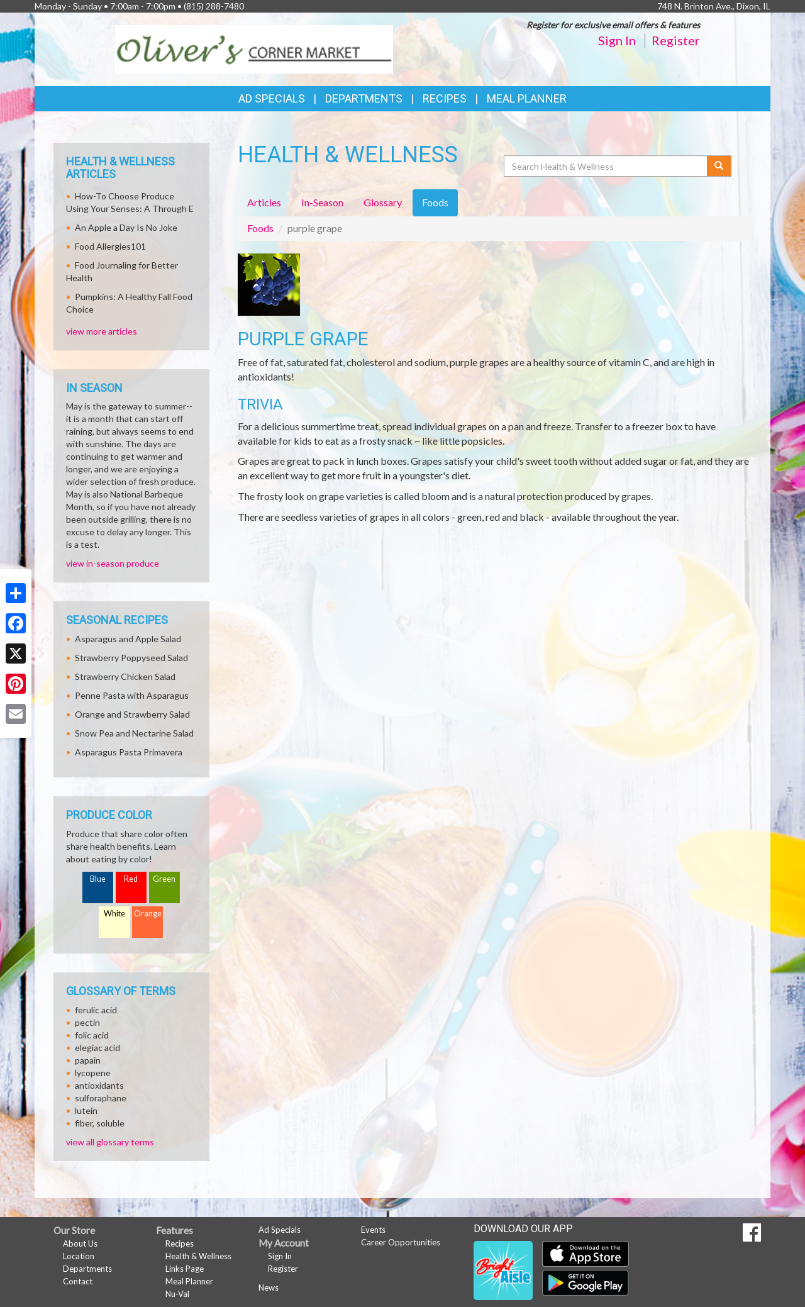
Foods (260, 228)
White (114, 913)
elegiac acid (97, 1047)
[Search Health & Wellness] (606, 166)
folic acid (92, 1035)
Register (676, 40)
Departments (87, 1269)
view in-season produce (112, 563)
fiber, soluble (100, 1123)
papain (88, 1060)
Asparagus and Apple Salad (128, 638)
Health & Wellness (198, 1256)
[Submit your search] (719, 166)
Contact (77, 1281)
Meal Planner (527, 98)
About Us (80, 1243)
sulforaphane (100, 1098)
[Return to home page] (254, 48)
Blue (98, 879)
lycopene (93, 1072)
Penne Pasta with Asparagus (132, 695)
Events (373, 1230)
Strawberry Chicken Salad (125, 676)
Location (78, 1256)
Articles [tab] (264, 202)
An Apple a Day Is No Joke (126, 227)
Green (164, 879)
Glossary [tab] (383, 202)
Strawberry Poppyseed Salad (131, 657)
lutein (86, 1110)
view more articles (101, 331)
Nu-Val (177, 1294)
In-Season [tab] (322, 202)
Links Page (184, 1269)
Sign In (617, 40)
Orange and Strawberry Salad (132, 714)
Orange (148, 913)
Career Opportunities (400, 1242)
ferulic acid (96, 1009)
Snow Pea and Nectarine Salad (134, 733)
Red (131, 879)
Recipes (445, 98)
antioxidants (99, 1085)
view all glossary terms (110, 1142)
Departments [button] (363, 98)
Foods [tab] (435, 202)
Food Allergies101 (110, 246)
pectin (87, 1022)
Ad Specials (271, 98)
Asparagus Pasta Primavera (128, 752)
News (268, 1287)
